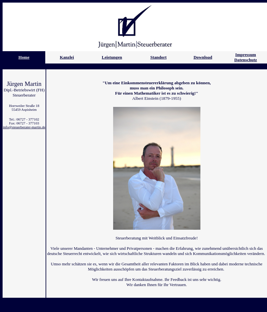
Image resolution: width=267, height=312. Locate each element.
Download (203, 57)
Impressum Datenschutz (245, 57)
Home (23, 57)
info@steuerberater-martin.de (24, 127)
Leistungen (112, 57)
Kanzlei (67, 57)
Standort (158, 57)
